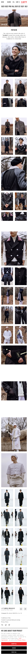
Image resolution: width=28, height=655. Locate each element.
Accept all (14, 644)
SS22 (6, 6)
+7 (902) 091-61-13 (8, 608)
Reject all (14, 652)
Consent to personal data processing (10, 620)
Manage (14, 648)
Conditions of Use (6, 618)
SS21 (22, 6)
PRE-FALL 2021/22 (14, 6)
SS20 (26, 6)
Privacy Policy (4, 622)
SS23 (2, 6)
